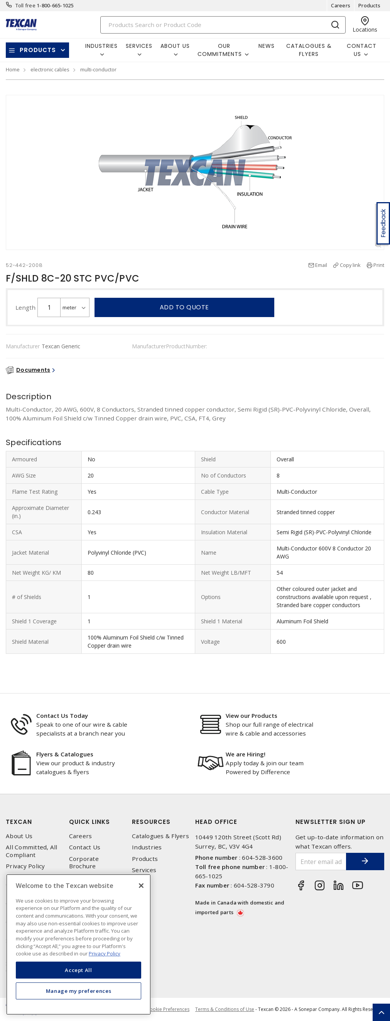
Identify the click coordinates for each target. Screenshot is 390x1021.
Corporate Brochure (84, 862)
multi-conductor (98, 69)
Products (369, 5)
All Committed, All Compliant (31, 851)
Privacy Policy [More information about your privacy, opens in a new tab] (104, 953)
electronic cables (49, 69)
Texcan (19, 822)
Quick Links (89, 822)
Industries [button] (101, 46)
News (266, 46)
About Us (19, 836)
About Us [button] (175, 46)
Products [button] (38, 50)
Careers (340, 5)
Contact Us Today (62, 715)
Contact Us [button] (361, 50)
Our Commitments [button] (220, 50)
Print (378, 265)
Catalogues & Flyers (309, 50)
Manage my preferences (78, 990)
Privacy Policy (25, 866)
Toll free (25, 5)
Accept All (78, 970)
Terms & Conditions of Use (224, 1009)
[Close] (141, 885)
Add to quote (184, 307)
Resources (151, 822)
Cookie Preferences (168, 1009)
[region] (78, 944)
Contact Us (85, 847)
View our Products (251, 715)
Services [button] (139, 46)
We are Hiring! (245, 754)
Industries (147, 847)
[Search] (223, 25)
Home (13, 69)
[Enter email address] (320, 861)
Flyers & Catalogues (64, 754)
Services (144, 870)
